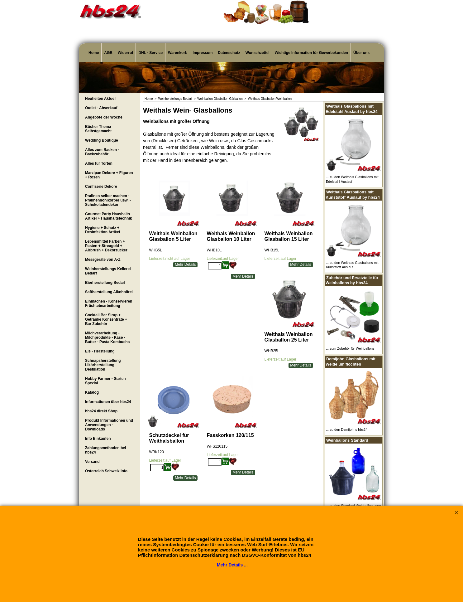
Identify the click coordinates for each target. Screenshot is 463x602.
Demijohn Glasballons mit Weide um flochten (350, 362)
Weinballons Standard (347, 440)
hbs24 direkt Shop (101, 411)
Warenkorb (177, 53)
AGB (108, 53)
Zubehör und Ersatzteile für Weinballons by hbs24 (352, 280)
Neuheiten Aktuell (101, 98)
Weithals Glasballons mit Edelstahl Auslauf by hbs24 (352, 109)
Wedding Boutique (101, 140)
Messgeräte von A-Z (103, 259)
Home (93, 53)
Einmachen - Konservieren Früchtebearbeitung (108, 303)
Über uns (361, 53)
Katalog (92, 392)
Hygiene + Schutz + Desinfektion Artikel (102, 230)
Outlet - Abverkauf (101, 108)
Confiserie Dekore (101, 186)
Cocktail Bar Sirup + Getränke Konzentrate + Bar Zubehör (106, 319)
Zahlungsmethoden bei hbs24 (105, 450)
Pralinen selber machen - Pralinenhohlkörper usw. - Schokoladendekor (108, 200)
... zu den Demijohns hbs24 (346, 429)
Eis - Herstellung (100, 351)
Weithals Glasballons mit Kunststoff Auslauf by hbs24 (353, 195)
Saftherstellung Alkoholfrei (109, 292)
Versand (92, 461)
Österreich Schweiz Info (106, 471)
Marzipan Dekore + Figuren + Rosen (109, 175)
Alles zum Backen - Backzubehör (102, 152)
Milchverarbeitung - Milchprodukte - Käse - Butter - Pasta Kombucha (107, 337)
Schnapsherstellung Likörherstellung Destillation (103, 364)
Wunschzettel (258, 53)
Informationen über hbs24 (108, 402)
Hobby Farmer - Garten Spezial (105, 380)
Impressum (202, 53)
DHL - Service (150, 53)
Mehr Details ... (232, 564)
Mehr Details (185, 264)
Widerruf (125, 53)
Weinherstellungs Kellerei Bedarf (108, 271)
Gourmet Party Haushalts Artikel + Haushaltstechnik (108, 216)
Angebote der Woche (103, 117)
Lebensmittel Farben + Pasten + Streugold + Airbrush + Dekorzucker (106, 245)
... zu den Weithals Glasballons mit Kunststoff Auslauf (352, 265)
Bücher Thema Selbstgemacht (98, 128)
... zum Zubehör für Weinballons (350, 348)
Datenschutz (229, 53)
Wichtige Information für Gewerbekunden (311, 53)
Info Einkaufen (98, 438)
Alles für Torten (98, 163)
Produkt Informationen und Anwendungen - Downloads (109, 424)
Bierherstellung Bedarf (105, 282)
